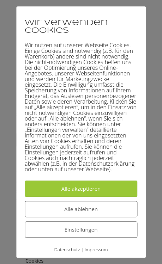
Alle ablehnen (81, 209)
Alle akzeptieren (81, 188)
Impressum (96, 249)
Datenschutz (67, 249)
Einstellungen (81, 229)
